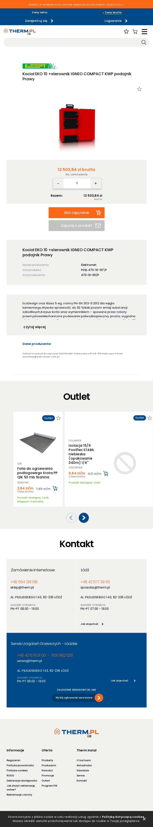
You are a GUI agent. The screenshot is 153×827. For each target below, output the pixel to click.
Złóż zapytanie (82, 212)
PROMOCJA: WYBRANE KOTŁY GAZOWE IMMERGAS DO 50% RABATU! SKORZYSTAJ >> (76, 4)
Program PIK (49, 786)
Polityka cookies (17, 770)
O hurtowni (84, 760)
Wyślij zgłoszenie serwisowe (74, 697)
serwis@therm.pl (29, 661)
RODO (10, 775)
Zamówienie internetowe (33, 570)
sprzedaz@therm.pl (95, 587)
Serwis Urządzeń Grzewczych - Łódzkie (44, 643)
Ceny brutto (113, 12)
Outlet (46, 780)
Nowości (47, 770)
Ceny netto (39, 12)
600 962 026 (62, 655)
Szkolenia (83, 770)
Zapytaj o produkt (81, 225)
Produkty (47, 760)
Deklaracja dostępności (22, 780)
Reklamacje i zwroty (19, 795)
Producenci (49, 765)
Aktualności (84, 765)
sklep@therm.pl (22, 587)
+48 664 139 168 (24, 582)
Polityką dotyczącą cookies (123, 817)
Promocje (48, 775)
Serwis (81, 775)
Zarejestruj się (36, 21)
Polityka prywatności (20, 765)
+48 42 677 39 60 (95, 582)
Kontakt (82, 780)
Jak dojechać (89, 624)
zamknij (144, 819)
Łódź (85, 570)
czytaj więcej (35, 327)
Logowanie (113, 21)
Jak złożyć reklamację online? (21, 787)
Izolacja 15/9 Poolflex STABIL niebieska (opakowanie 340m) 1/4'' (81, 454)
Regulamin (13, 760)
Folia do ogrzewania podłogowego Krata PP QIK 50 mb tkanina (37, 473)
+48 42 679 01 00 (31, 655)
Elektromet (88, 265)
